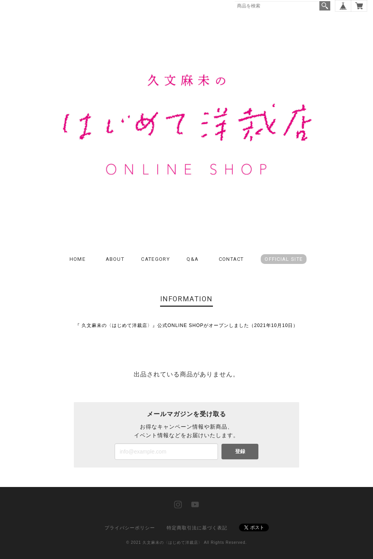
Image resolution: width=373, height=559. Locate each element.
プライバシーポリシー (130, 528)
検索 (324, 6)
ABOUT (115, 259)
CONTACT (231, 259)
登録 (240, 451)
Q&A (192, 259)
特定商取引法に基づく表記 (197, 528)
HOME (77, 259)
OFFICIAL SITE (284, 259)
